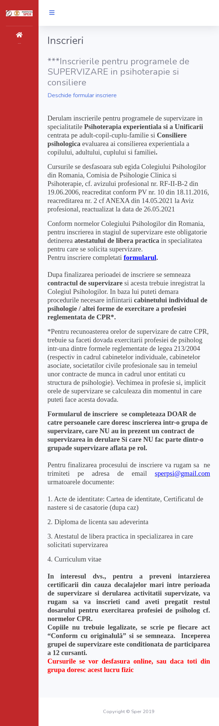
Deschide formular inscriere (82, 95)
